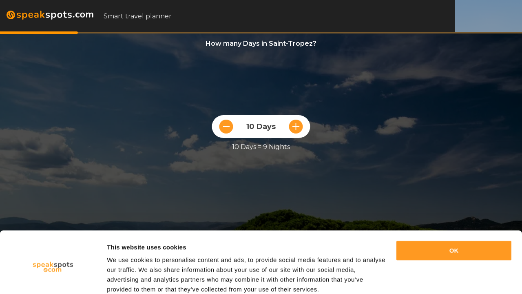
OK (454, 216)
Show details (126, 277)
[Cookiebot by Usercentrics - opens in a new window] (52, 278)
